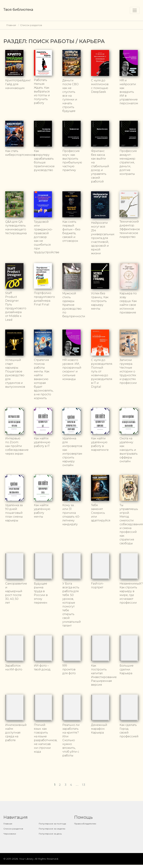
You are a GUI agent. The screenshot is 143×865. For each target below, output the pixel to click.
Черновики (9, 833)
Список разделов (31, 25)
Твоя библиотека (18, 9)
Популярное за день (50, 833)
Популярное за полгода (52, 823)
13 (83, 784)
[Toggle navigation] (135, 10)
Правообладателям (85, 823)
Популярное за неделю (52, 828)
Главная (11, 25)
